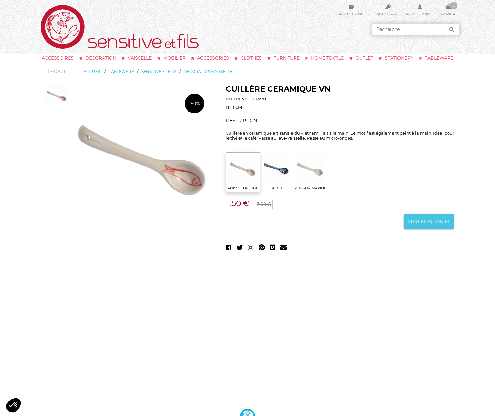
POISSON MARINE (310, 188)
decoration (100, 58)
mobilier (174, 58)
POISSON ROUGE (243, 188)
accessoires (58, 58)
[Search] (415, 29)
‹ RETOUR (55, 71)
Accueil (92, 71)
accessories (213, 58)
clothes (251, 58)
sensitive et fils (158, 71)
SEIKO (276, 188)
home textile (327, 58)
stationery (399, 58)
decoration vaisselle (208, 71)
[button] (13, 405)
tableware (439, 58)
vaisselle (140, 58)
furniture (286, 58)
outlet (364, 58)
